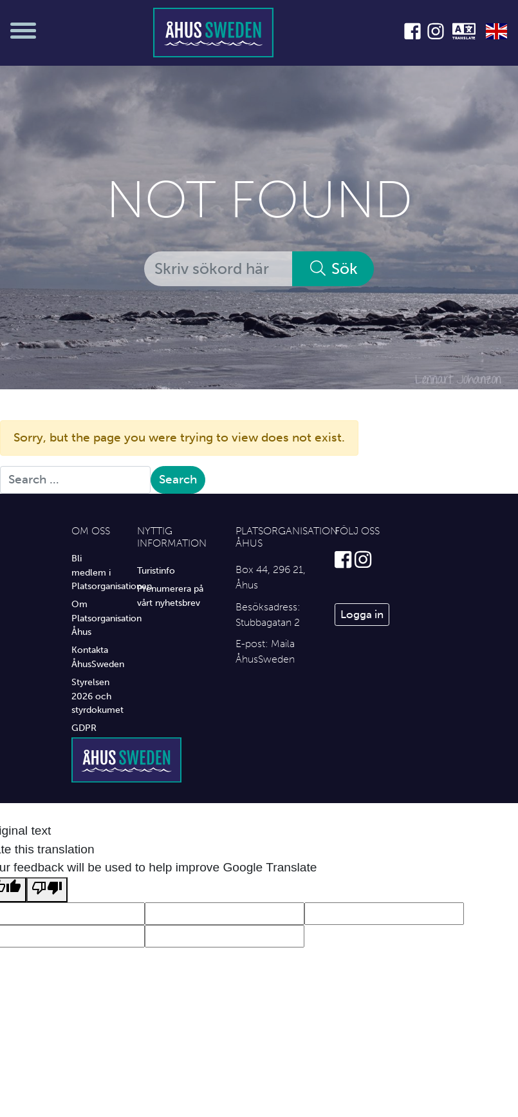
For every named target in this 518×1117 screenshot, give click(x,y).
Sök (333, 268)
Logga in (362, 614)
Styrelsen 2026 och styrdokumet (94, 695)
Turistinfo (156, 570)
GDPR (84, 727)
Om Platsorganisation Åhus (94, 617)
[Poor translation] (47, 889)
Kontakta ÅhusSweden (94, 657)
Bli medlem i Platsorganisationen (94, 572)
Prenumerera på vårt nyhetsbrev (170, 595)
